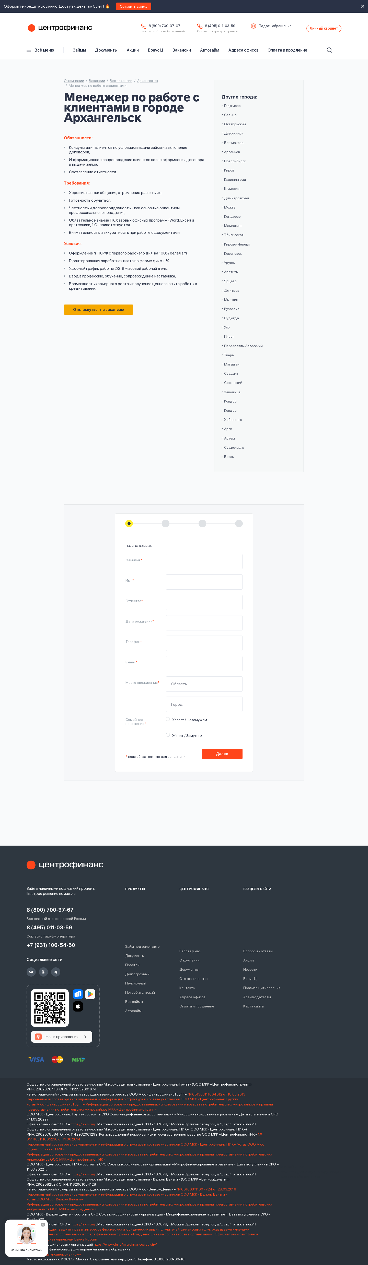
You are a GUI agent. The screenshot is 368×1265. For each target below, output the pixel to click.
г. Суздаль (230, 377)
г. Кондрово (231, 220)
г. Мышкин (230, 303)
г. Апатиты (230, 276)
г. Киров (228, 174)
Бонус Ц (155, 54)
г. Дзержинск (232, 137)
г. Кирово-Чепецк (236, 248)
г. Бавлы (228, 460)
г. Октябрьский (234, 128)
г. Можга (229, 211)
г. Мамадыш (231, 229)
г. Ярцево (229, 285)
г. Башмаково (233, 146)
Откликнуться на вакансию (101, 314)
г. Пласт (228, 340)
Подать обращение (259, 28)
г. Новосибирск (234, 165)
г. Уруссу (228, 266)
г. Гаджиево (231, 109)
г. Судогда (230, 322)
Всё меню (40, 54)
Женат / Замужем (185, 739)
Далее (222, 760)
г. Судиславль (233, 451)
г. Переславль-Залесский (242, 350)
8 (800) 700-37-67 (148, 28)
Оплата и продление (287, 54)
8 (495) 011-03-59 (204, 28)
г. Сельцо (229, 119)
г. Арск (227, 433)
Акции (133, 54)
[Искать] (329, 54)
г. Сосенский (232, 387)
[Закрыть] (42, 1224)
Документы (106, 54)
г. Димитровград (235, 202)
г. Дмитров (230, 294)
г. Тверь (228, 359)
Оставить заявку (133, 6)
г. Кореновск (232, 257)
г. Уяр (226, 331)
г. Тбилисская (233, 239)
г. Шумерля (230, 193)
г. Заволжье (231, 396)
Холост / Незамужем (188, 723)
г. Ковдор (229, 405)
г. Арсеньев (231, 156)
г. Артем (228, 442)
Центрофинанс (59, 30)
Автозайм (209, 54)
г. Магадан (230, 368)
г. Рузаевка (230, 313)
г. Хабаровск (232, 423)
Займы (79, 54)
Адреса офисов (243, 54)
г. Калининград (234, 183)
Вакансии (181, 54)
